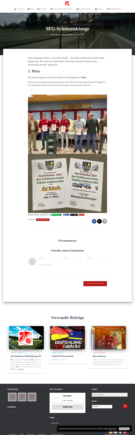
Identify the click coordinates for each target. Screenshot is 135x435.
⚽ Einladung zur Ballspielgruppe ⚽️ (26, 356)
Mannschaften (84, 9)
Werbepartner (114, 9)
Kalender (42, 9)
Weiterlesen (20, 369)
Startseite (19, 9)
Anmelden (55, 423)
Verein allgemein (42, 219)
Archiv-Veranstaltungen (61, 9)
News (31, 9)
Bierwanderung (99, 356)
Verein (99, 9)
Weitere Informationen (110, 428)
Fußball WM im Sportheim (63, 356)
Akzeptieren (124, 428)
